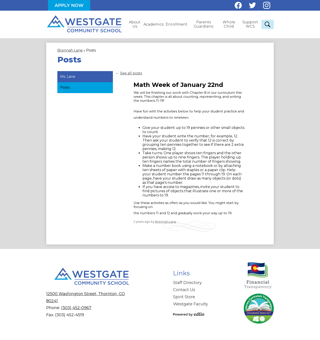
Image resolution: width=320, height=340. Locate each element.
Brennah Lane (165, 221)
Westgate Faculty (190, 304)
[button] (135, 24)
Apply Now (69, 5)
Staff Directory (187, 282)
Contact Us (184, 289)
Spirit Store (184, 296)
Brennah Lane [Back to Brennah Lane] (70, 50)
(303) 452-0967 (76, 307)
